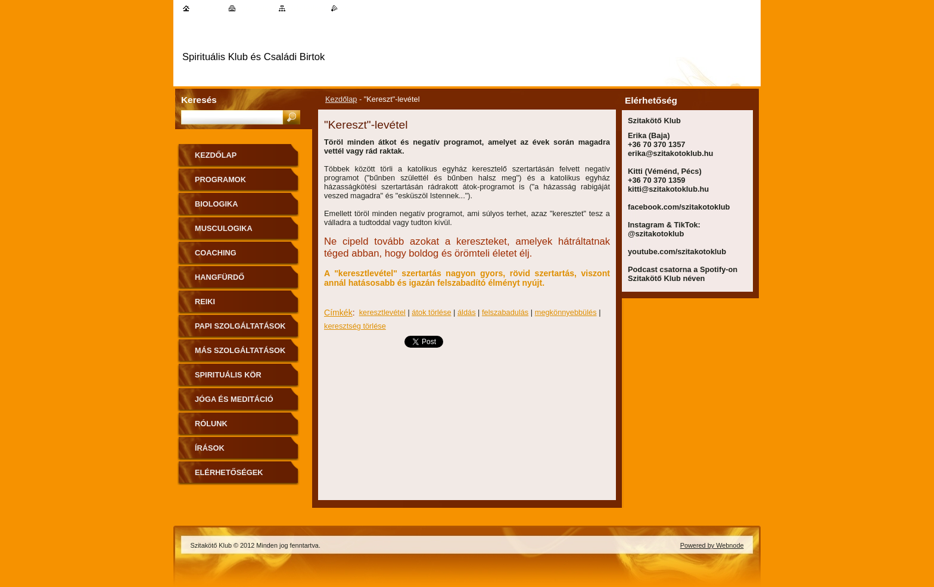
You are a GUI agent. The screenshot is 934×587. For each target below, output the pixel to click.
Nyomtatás (255, 8)
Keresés (199, 100)
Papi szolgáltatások (240, 325)
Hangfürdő (219, 277)
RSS (345, 8)
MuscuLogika (224, 228)
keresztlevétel (382, 312)
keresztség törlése (355, 325)
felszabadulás (505, 312)
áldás (466, 312)
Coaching (215, 252)
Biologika (216, 203)
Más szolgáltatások (240, 350)
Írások (210, 448)
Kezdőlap (341, 99)
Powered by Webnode (712, 545)
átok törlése (431, 312)
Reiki (205, 301)
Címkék (338, 312)
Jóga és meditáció (234, 399)
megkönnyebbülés (566, 312)
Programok (220, 179)
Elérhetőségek (229, 472)
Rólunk (211, 423)
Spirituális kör (228, 374)
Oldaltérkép (306, 8)
